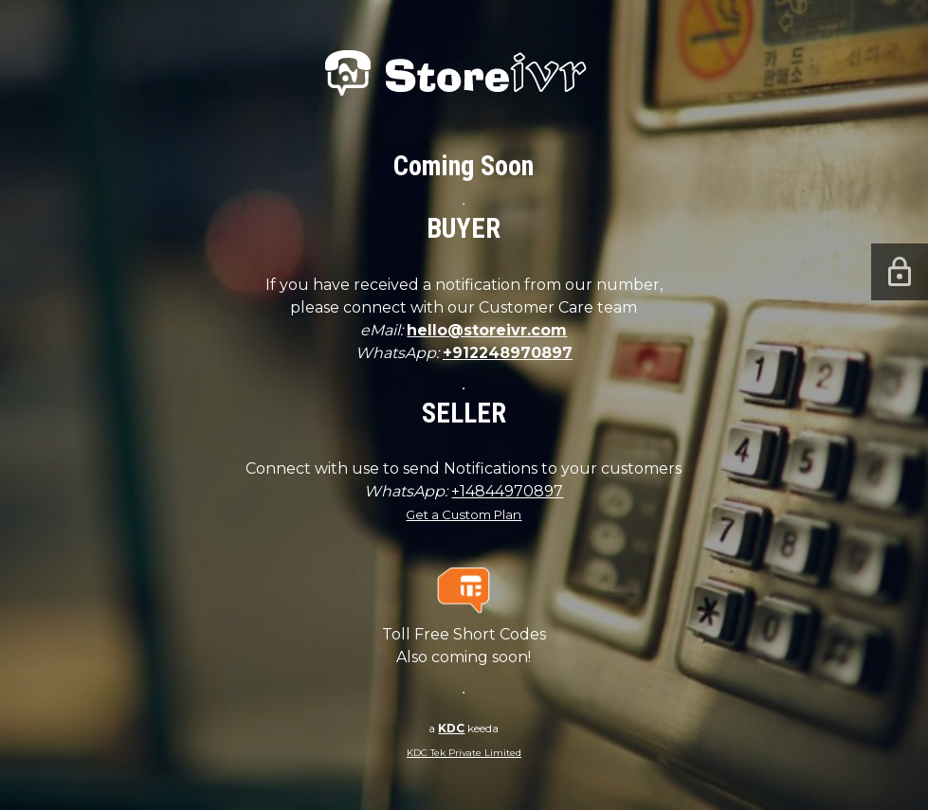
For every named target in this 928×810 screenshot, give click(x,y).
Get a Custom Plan (463, 514)
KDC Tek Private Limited (464, 753)
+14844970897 (507, 491)
